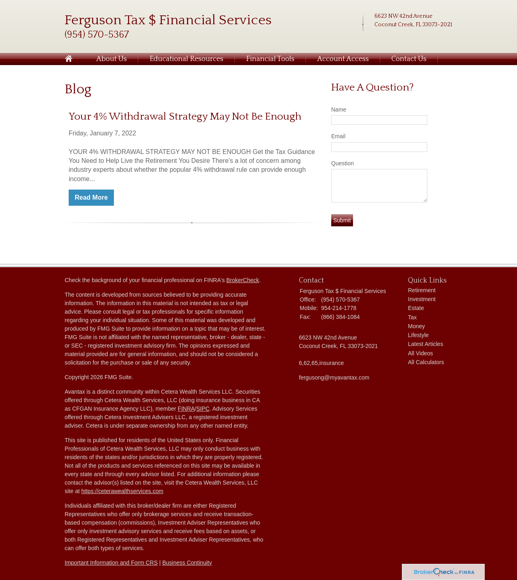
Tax (412, 317)
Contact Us (409, 59)
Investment (421, 299)
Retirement (421, 290)
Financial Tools (270, 59)
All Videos (420, 353)
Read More (91, 197)
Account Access (343, 59)
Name (338, 109)
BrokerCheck (242, 280)
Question (342, 163)
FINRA (186, 408)
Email (338, 136)
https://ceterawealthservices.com (122, 491)
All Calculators (426, 362)
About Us (111, 59)
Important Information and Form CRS (111, 562)
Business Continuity (187, 562)
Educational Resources (186, 59)
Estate (416, 308)
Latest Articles (425, 344)
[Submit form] (342, 220)
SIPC (203, 408)
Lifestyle (418, 335)
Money (416, 326)
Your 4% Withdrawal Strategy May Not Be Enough (185, 116)
